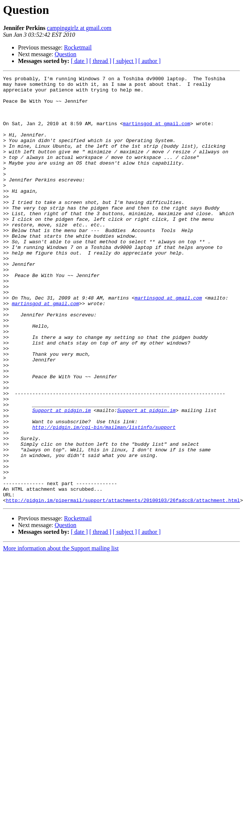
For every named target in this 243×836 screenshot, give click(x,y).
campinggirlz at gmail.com (79, 28)
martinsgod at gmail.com (156, 133)
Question (65, 54)
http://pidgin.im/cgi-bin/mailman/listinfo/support (104, 497)
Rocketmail (78, 47)
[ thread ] (100, 61)
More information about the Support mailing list (60, 634)
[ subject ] (125, 61)
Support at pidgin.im (61, 477)
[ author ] (149, 61)
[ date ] (79, 61)
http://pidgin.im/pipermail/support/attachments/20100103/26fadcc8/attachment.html (123, 585)
